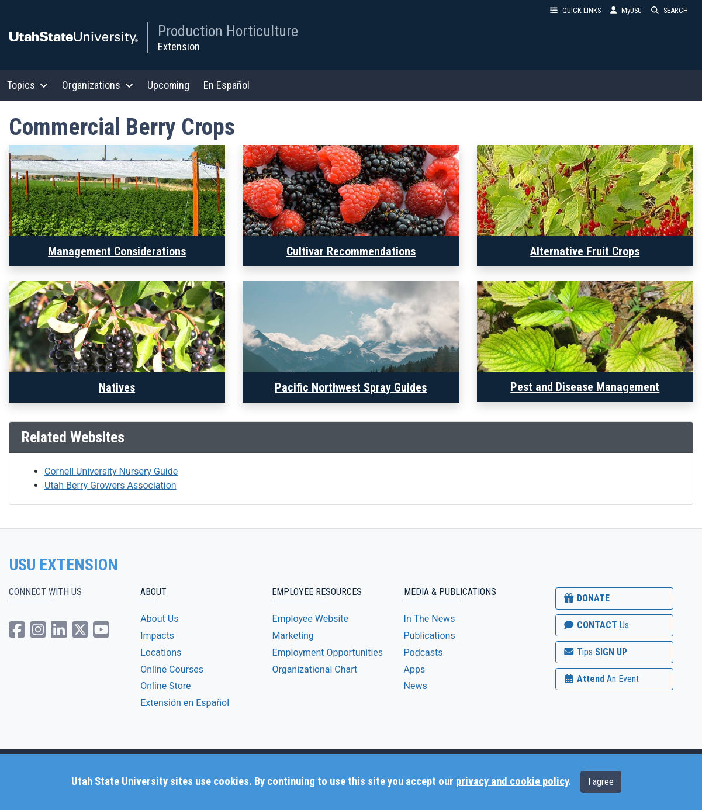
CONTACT (596, 625)
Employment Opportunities (327, 652)
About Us (159, 618)
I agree (601, 781)
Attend (601, 678)
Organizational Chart (314, 669)
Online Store (165, 685)
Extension (179, 46)
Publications (429, 635)
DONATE (586, 598)
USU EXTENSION (63, 565)
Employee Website (310, 618)
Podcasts (423, 652)
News (415, 685)
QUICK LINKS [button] (575, 10)
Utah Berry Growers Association (110, 485)
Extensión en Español (184, 702)
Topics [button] (27, 85)
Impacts (157, 635)
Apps (415, 669)
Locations (160, 652)
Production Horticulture (228, 31)
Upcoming (168, 85)
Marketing (292, 635)
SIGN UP (595, 651)
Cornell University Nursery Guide (111, 471)
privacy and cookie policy (512, 781)
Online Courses (171, 669)
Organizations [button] (97, 85)
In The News (429, 618)
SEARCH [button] (669, 10)
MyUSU (626, 10)
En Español (226, 85)
